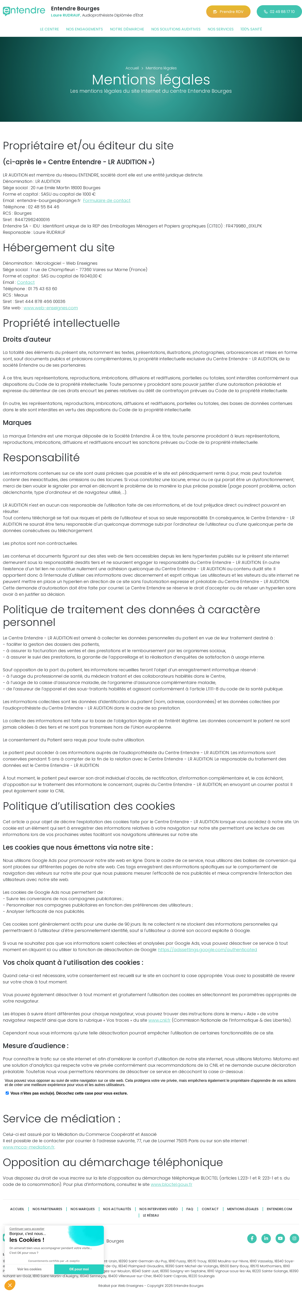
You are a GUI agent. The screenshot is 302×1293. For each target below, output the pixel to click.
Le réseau (151, 1215)
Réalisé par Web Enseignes (120, 1285)
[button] (10, 1285)
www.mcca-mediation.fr (29, 1147)
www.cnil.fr (159, 1020)
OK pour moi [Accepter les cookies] (78, 1269)
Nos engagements (84, 29)
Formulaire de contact (106, 200)
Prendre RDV (228, 11)
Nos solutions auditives (176, 29)
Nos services (221, 29)
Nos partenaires (47, 1209)
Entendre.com (279, 1209)
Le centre (49, 29)
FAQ (189, 1209)
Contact (26, 282)
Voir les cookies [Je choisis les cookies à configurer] (28, 1269)
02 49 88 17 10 (279, 11)
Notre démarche (127, 29)
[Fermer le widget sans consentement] (26, 1228)
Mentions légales (242, 1209)
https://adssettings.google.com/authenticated (207, 950)
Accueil (17, 1209)
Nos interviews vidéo (158, 1209)
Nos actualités (117, 1209)
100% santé (251, 29)
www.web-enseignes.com (51, 308)
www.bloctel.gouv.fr (171, 1184)
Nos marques (83, 1209)
